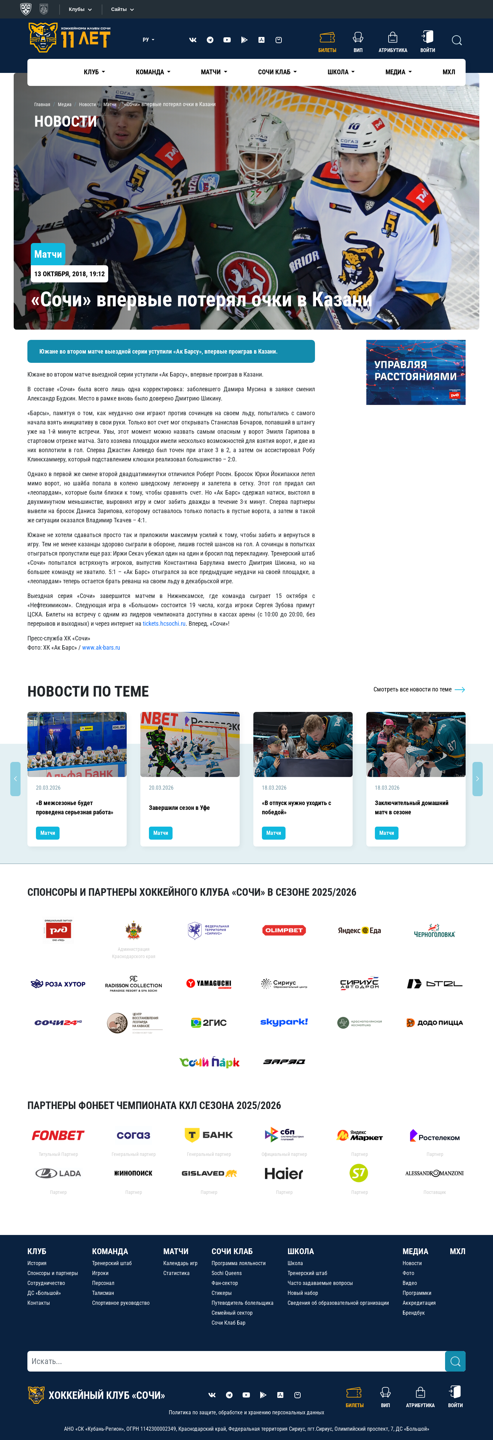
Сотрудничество (46, 1283)
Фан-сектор (225, 1283)
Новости (412, 1263)
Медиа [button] (396, 72)
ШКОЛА (301, 1251)
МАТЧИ (176, 1251)
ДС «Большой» (44, 1293)
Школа (295, 1263)
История (37, 1263)
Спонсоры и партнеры (52, 1273)
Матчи (47, 833)
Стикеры (222, 1293)
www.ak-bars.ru (101, 647)
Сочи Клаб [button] (275, 72)
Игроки (100, 1273)
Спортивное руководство (121, 1303)
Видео (410, 1283)
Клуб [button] (92, 72)
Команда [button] (150, 72)
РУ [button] (146, 40)
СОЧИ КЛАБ (232, 1251)
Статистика (176, 1273)
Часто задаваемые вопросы (320, 1283)
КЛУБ (36, 1251)
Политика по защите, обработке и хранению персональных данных (246, 1412)
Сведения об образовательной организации (338, 1303)
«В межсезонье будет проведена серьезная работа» (74, 807)
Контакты (38, 1303)
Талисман (103, 1293)
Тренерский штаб (112, 1263)
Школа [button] (339, 72)
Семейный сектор (232, 1313)
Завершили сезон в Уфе (179, 807)
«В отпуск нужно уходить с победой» (296, 807)
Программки (417, 1293)
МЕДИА (415, 1251)
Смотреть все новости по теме (420, 689)
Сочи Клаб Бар (228, 1323)
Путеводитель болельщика (243, 1303)
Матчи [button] (211, 72)
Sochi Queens (227, 1273)
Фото (408, 1273)
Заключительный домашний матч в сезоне (411, 807)
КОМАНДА (110, 1251)
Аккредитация (419, 1303)
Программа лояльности (239, 1263)
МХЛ (449, 72)
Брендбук (414, 1313)
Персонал (103, 1283)
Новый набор (303, 1293)
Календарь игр (180, 1263)
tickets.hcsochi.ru (164, 623)
